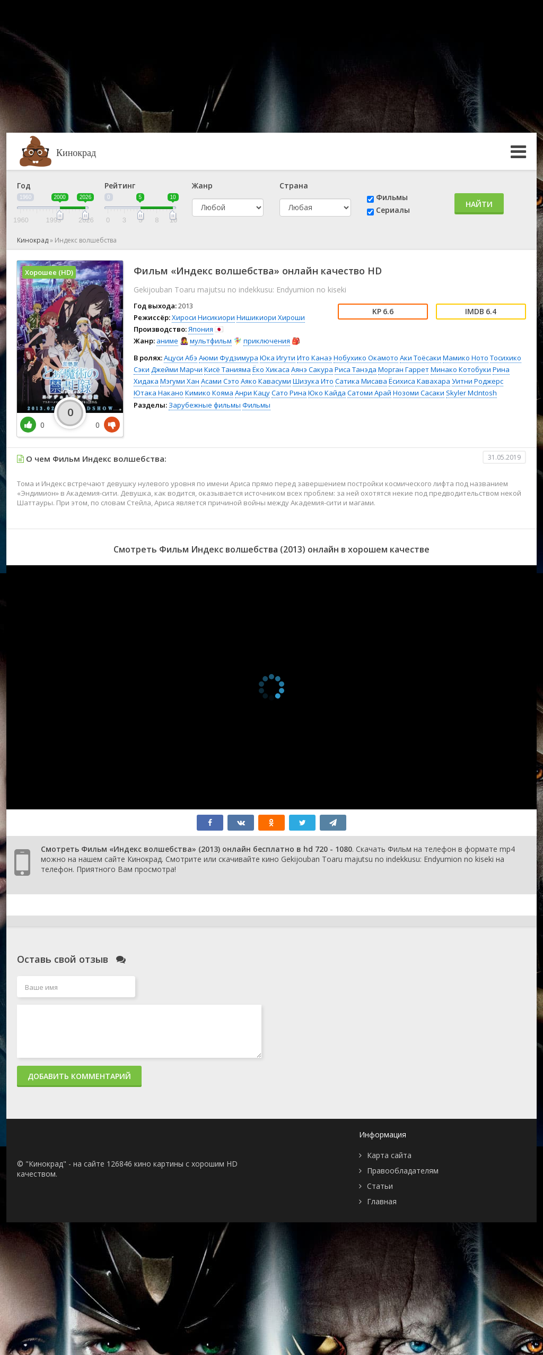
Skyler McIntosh (471, 393)
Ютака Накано (158, 393)
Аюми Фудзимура (228, 358)
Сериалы (393, 210)
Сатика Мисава (361, 381)
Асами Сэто (220, 381)
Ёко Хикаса (271, 369)
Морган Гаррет (403, 369)
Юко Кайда (327, 393)
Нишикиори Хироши (271, 317)
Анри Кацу (252, 393)
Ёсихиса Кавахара (419, 381)
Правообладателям (403, 1171)
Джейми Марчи (177, 369)
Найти (479, 204)
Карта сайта (389, 1155)
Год (24, 185)
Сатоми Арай (369, 393)
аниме (167, 341)
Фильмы (392, 197)
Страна (293, 185)
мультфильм (211, 341)
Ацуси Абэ (180, 358)
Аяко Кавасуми (266, 381)
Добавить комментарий (79, 1076)
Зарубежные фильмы (205, 405)
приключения (266, 341)
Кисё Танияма (227, 369)
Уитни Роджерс (477, 381)
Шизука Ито (313, 381)
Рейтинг (119, 185)
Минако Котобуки (461, 369)
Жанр (202, 185)
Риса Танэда (355, 369)
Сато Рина (289, 393)
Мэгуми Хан (179, 381)
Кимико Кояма (209, 393)
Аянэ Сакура (312, 369)
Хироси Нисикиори (203, 317)
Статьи (380, 1186)
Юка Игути (277, 358)
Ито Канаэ (314, 358)
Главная (382, 1201)
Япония (200, 329)
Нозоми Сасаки (418, 393)
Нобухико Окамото (366, 358)
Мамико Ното (465, 358)
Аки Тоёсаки (420, 358)
